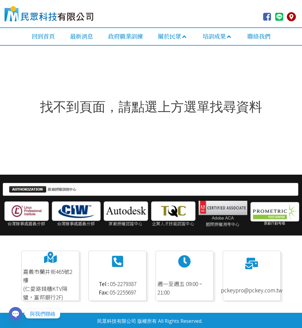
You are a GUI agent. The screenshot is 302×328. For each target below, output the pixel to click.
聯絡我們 (258, 36)
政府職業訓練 (125, 36)
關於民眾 (172, 36)
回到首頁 (43, 36)
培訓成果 (217, 36)
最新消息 (81, 36)
